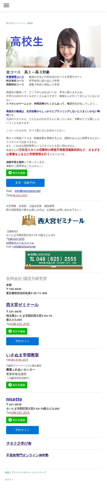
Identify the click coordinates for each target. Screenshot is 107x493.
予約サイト (22, 341)
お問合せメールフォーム (20, 242)
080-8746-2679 (19, 360)
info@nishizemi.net (28, 191)
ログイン (9, 479)
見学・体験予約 (25, 182)
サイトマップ (40, 472)
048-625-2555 (19, 195)
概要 (7, 472)
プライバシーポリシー (22, 472)
